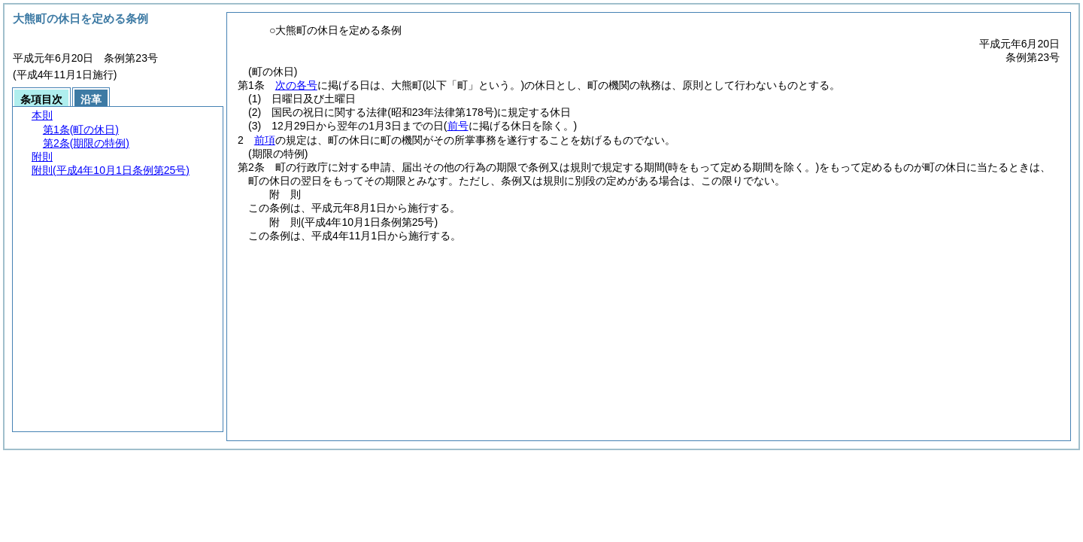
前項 (264, 140)
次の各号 (296, 85)
